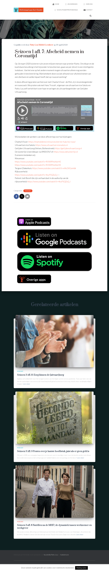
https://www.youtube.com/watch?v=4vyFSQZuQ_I (48, 181)
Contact (87, 10)
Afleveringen (71, 4)
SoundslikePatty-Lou (51, 555)
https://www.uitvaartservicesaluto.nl (52, 145)
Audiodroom (64, 555)
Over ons (87, 4)
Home (55, 4)
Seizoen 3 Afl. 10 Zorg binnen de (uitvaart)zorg (40, 375)
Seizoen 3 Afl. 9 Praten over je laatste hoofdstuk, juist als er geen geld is (53, 451)
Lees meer (26, 384)
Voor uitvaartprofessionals (66, 10)
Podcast (28, 191)
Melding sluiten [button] (81, 568)
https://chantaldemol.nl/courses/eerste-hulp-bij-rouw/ (52, 141)
